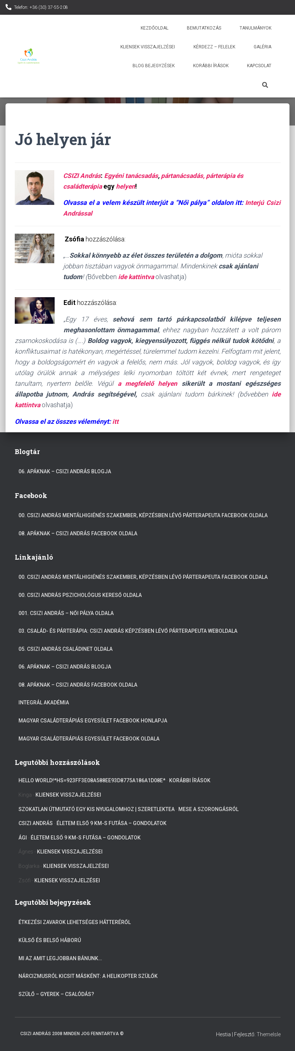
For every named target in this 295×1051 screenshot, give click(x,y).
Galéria (262, 46)
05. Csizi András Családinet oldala (65, 649)
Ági (22, 838)
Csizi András (35, 823)
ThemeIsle (269, 1034)
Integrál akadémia (43, 702)
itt (115, 421)
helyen (128, 186)
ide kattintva (136, 277)
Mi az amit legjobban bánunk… (60, 958)
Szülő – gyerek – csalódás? (56, 994)
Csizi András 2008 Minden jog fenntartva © (72, 1033)
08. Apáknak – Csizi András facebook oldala (77, 533)
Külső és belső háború (49, 940)
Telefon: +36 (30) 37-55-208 (41, 7)
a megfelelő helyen (147, 383)
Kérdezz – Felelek (214, 46)
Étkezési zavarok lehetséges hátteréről (74, 922)
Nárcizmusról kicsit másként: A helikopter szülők (88, 976)
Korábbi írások (211, 65)
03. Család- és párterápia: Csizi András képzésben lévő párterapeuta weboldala (127, 631)
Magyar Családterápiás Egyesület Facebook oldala (88, 739)
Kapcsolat (259, 65)
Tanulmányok (255, 28)
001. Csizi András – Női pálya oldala (66, 613)
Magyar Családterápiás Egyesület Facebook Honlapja (92, 721)
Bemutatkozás (204, 28)
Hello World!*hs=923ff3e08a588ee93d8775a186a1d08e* (91, 780)
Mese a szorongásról (208, 809)
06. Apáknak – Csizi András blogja (64, 471)
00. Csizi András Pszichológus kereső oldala (80, 595)
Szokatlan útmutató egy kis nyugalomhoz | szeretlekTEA (96, 809)
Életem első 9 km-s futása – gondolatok (111, 823)
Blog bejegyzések (154, 65)
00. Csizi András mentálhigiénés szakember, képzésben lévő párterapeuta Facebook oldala (143, 515)
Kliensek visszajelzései (147, 46)
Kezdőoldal (154, 28)
